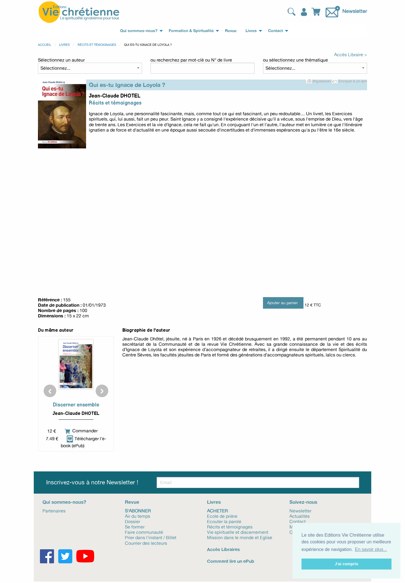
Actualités (299, 515)
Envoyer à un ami (349, 81)
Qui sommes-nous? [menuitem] (139, 30)
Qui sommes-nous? (64, 502)
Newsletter (354, 11)
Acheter (217, 510)
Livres (64, 45)
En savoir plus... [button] (371, 549)
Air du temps (137, 515)
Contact (297, 521)
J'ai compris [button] (346, 564)
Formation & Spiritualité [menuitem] (191, 30)
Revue (132, 502)
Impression (319, 81)
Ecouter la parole (224, 521)
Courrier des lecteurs (146, 542)
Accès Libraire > (350, 54)
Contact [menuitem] (275, 30)
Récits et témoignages (97, 45)
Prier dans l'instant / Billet (150, 537)
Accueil (44, 45)
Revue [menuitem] (231, 30)
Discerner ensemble (76, 405)
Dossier (132, 521)
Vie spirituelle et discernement (237, 531)
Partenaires (54, 510)
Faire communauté (144, 531)
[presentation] (50, 391)
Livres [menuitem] (251, 30)
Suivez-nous (303, 502)
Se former (135, 526)
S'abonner (138, 510)
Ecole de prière (222, 515)
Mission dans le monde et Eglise (239, 537)
